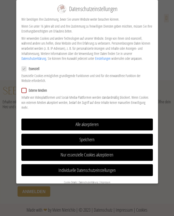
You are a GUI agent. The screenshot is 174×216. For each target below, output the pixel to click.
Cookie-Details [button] (70, 180)
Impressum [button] (105, 180)
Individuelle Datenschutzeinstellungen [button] (87, 168)
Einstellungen (103, 56)
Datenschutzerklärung (33, 56)
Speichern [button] (87, 138)
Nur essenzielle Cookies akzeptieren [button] (87, 153)
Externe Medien (35, 88)
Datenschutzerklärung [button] (88, 180)
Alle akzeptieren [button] (87, 122)
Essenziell (32, 66)
